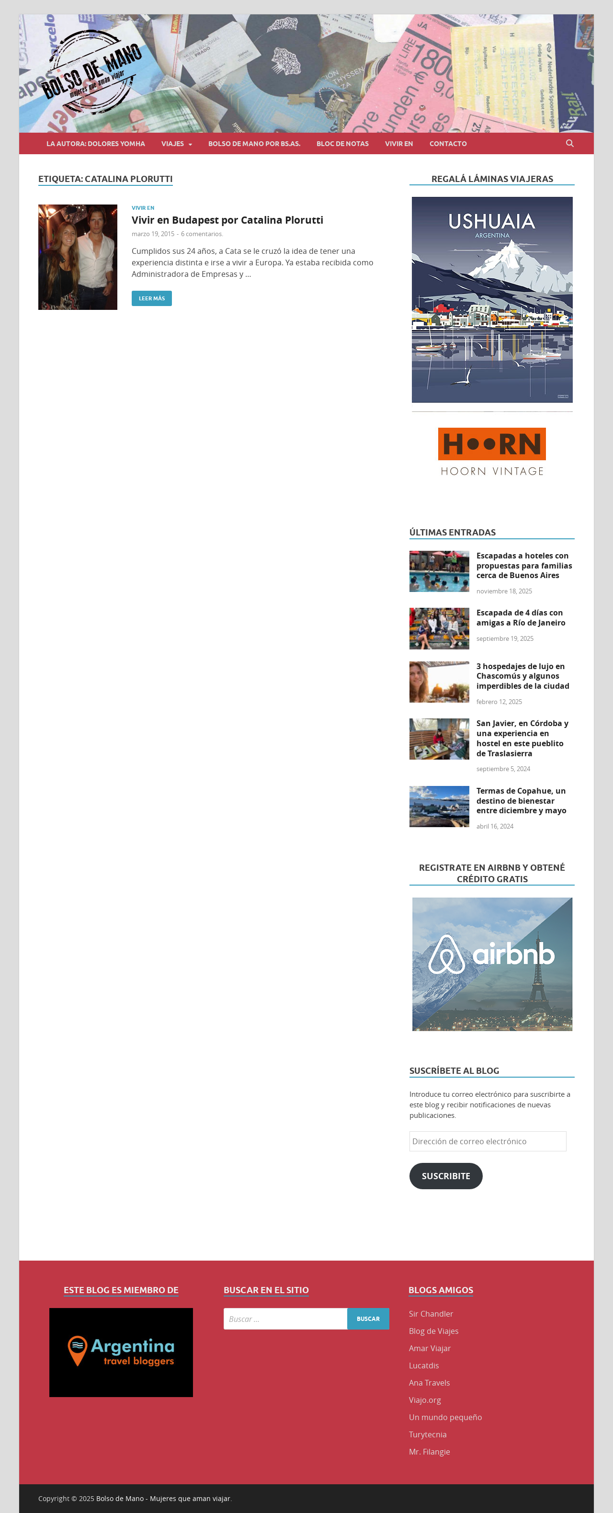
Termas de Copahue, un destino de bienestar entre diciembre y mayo (522, 800)
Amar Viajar (430, 1348)
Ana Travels (429, 1382)
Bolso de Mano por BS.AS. (254, 144)
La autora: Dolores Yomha (95, 144)
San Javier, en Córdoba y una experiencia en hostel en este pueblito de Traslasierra (522, 738)
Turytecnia (428, 1434)
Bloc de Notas (343, 144)
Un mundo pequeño (445, 1417)
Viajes (172, 144)
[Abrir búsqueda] (570, 143)
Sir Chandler (431, 1313)
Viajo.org (425, 1400)
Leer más (148, 296)
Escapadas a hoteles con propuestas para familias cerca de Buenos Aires (524, 565)
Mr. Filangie (429, 1451)
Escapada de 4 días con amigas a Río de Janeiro (521, 617)
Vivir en (399, 144)
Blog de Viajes (434, 1331)
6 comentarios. (202, 233)
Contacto (448, 144)
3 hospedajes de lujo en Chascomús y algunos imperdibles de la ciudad (523, 676)
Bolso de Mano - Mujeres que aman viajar (163, 1498)
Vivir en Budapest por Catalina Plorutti (227, 220)
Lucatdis (424, 1365)
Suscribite (446, 1176)
